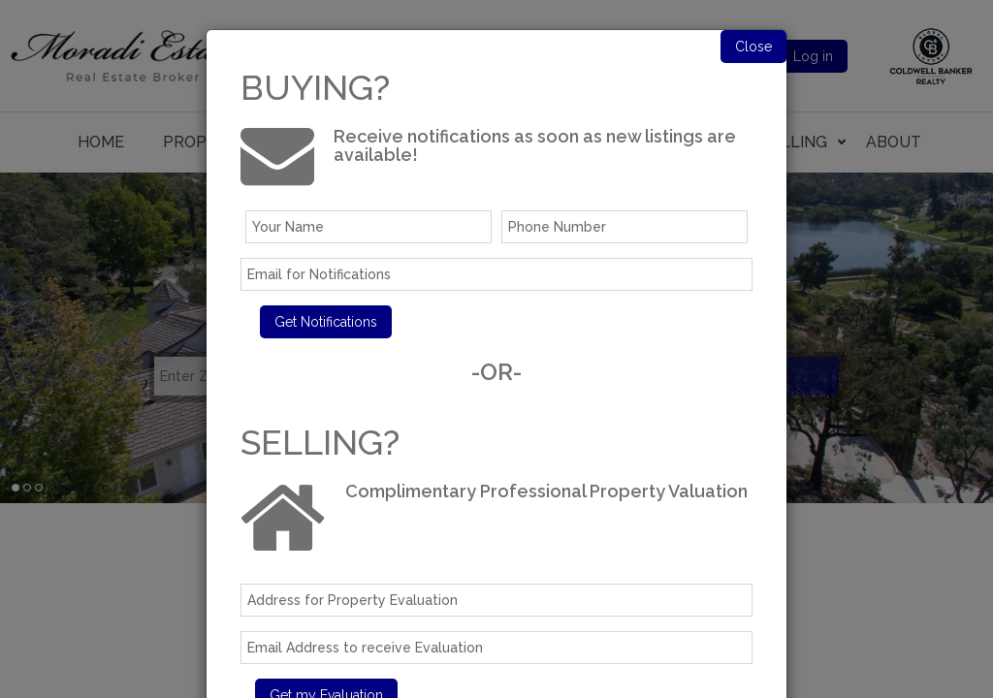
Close (753, 46)
